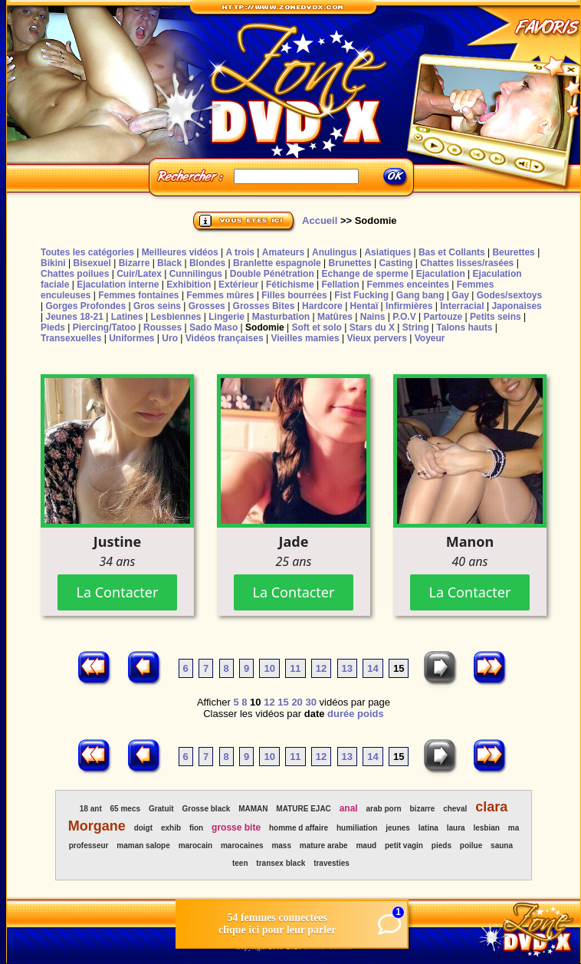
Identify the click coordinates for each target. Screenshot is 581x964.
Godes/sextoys (509, 295)
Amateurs (283, 252)
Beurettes (513, 252)
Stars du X (372, 327)
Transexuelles (71, 338)
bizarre (422, 808)
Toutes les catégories (87, 252)
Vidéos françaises (224, 338)
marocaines (242, 845)
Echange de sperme (365, 273)
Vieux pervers (376, 338)
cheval (455, 808)
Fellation (340, 284)
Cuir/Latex (139, 273)
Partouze (442, 316)
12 (321, 668)
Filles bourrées (294, 295)
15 (282, 702)
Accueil (319, 220)
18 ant (91, 808)
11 (295, 668)
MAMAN (253, 808)
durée (340, 713)
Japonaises (516, 306)
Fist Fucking (361, 295)
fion (196, 828)
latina (428, 828)
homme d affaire (298, 828)
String (415, 327)
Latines (127, 316)
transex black (280, 863)
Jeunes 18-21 (74, 316)
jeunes (398, 828)
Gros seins (157, 306)
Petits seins (495, 316)
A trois (239, 252)
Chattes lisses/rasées (467, 263)
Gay (460, 295)
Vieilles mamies (305, 338)
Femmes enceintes (408, 284)
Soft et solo (317, 327)
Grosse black (206, 808)
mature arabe (324, 845)
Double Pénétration (272, 273)
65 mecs (125, 808)
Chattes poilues (75, 273)
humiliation (356, 828)
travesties (331, 863)
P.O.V (403, 316)
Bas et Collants (452, 252)
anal (349, 808)
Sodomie (264, 327)
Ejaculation (440, 273)
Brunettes (350, 263)
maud (366, 845)
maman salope (143, 845)
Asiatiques (387, 252)
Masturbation (281, 316)
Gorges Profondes (85, 306)
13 (347, 668)
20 (296, 702)
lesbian (486, 828)
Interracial (462, 306)
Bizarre (134, 263)
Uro (170, 338)
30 (310, 702)
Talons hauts (464, 327)
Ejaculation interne (118, 284)
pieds (441, 845)
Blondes (207, 263)
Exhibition (188, 284)
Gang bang (420, 295)
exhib (171, 828)
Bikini (53, 263)
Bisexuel (91, 263)
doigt (143, 828)
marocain (195, 845)
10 (269, 668)
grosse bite (236, 827)
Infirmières (409, 306)
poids (370, 713)
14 (372, 668)
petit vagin (404, 845)
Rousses (162, 327)
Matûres (335, 316)
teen (240, 863)
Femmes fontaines (138, 295)
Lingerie (226, 316)
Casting (395, 263)
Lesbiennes (175, 316)
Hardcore (322, 306)
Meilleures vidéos (180, 252)
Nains (373, 316)
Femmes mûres (220, 295)
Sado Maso (213, 327)
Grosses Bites (264, 306)
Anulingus (334, 252)
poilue (471, 845)
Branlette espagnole (277, 263)
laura (456, 828)
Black (169, 263)
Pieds (53, 327)
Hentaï (364, 306)
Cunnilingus (195, 273)
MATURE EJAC (303, 808)
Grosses (207, 306)
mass (281, 845)
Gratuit (161, 808)
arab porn (384, 808)
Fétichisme (290, 284)
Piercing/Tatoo (104, 327)
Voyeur (430, 338)
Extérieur (238, 284)
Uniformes (131, 338)
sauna (502, 845)
